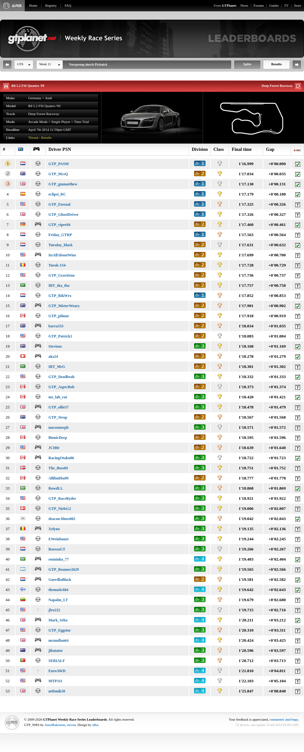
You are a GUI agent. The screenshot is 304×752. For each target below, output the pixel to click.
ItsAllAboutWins (62, 255)
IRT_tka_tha (58, 285)
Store (297, 5)
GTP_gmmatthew (62, 184)
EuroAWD (57, 671)
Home (33, 5)
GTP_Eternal (59, 204)
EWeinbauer (58, 539)
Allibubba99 (58, 478)
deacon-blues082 (61, 519)
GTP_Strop (57, 417)
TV (286, 5)
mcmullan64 (58, 640)
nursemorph (58, 427)
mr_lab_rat (57, 397)
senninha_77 (58, 559)
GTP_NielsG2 (59, 508)
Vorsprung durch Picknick (88, 64)
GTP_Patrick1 (60, 336)
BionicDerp (57, 437)
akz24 (53, 356)
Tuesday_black (60, 245)
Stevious (55, 346)
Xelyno (54, 529)
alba (95, 725)
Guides (274, 5)
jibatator (55, 650)
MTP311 (55, 681)
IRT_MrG (56, 366)
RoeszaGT (56, 549)
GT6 (20, 64)
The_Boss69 (58, 468)
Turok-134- (57, 265)
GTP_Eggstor (59, 630)
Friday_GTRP (60, 235)
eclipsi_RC (57, 194)
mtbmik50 (56, 691)
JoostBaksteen (55, 725)
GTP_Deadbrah (61, 377)
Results (276, 64)
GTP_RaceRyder (62, 498)
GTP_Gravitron (61, 275)
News (244, 5)
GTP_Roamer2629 (63, 569)
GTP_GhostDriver (63, 214)
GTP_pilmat (58, 316)
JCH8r (54, 448)
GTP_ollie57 (58, 407)
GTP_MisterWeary (64, 306)
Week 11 (45, 64)
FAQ (68, 5)
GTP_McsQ (58, 174)
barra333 (55, 326)
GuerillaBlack (59, 579)
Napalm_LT (58, 600)
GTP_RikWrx (59, 295)
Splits (247, 64)
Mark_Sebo (57, 620)
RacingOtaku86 (61, 458)
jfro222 (54, 610)
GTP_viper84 (59, 224)
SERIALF (56, 661)
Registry (51, 5)
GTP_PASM (58, 164)
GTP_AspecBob (61, 387)
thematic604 (58, 590)
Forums (259, 5)
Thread (33, 137)
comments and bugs (283, 719)
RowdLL (55, 488)
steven (71, 725)
